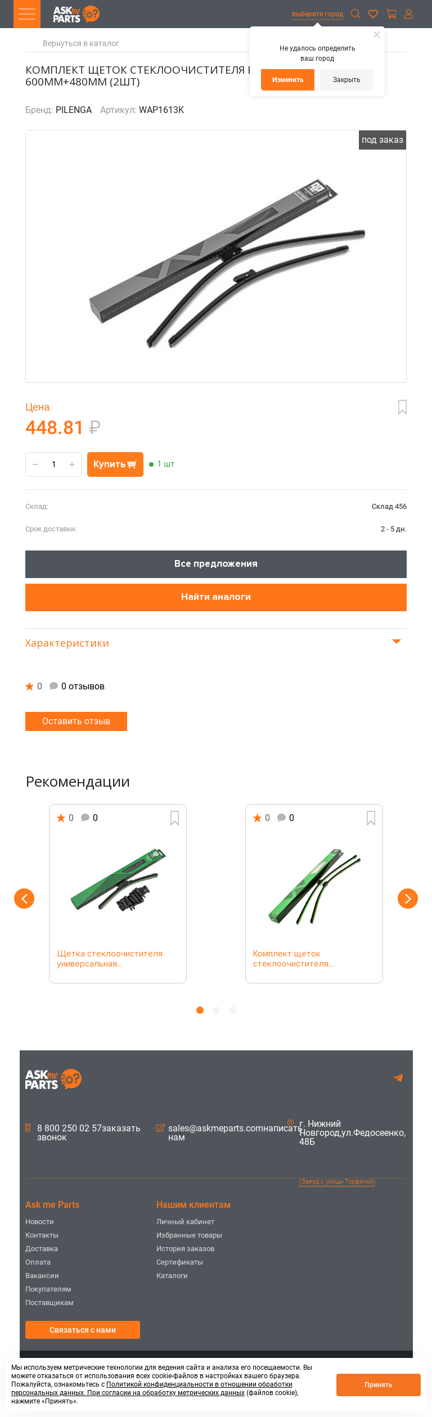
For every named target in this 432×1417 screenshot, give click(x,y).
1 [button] (200, 1010)
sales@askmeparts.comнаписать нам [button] (229, 1133)
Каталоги (172, 1275)
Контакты (41, 1235)
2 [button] (216, 1010)
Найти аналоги (216, 597)
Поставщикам (49, 1302)
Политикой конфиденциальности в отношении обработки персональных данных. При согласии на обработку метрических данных (151, 1388)
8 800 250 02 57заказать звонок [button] (83, 1133)
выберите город (317, 14)
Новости (39, 1221)
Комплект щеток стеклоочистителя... (293, 959)
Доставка (41, 1248)
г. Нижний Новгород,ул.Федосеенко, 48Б (346, 1133)
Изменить (288, 80)
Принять (378, 1385)
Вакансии (42, 1275)
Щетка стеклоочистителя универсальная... (110, 959)
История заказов (185, 1248)
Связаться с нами (83, 1329)
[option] (118, 893)
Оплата (38, 1262)
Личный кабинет (185, 1221)
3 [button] (232, 1010)
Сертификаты (179, 1262)
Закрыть (347, 80)
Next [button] (408, 898)
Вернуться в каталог (81, 43)
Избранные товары (189, 1235)
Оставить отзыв (76, 721)
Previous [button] (24, 898)
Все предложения (216, 564)
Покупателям (48, 1289)
